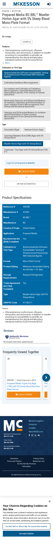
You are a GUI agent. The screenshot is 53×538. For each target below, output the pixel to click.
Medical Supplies (36, 421)
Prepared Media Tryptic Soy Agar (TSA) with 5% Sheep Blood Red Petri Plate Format (23, 386)
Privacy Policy (38, 459)
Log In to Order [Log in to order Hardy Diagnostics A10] (23, 394)
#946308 (5, 11)
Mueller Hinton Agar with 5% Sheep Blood (22, 144)
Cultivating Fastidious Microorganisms (21, 83)
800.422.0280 (8, 442)
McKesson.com (39, 461)
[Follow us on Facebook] (29, 435)
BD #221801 (16, 11)
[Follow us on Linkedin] (39, 435)
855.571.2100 (8, 436)
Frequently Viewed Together (21, 352)
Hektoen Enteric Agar (34, 130)
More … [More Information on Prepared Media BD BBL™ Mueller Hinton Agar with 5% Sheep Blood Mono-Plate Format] (8, 63)
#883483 (10, 380)
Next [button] (46, 377)
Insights (32, 428)
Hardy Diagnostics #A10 (26, 380)
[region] (26, 517)
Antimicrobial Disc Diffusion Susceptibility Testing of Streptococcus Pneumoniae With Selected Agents (26, 75)
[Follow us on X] (35, 435)
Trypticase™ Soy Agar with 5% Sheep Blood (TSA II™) (26, 151)
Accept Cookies (26, 534)
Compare (26, 42)
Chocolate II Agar (11, 130)
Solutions (33, 424)
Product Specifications (17, 197)
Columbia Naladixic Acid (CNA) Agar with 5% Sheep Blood (23, 137)
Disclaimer (14, 459)
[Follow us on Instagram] (32, 435)
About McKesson (36, 431)
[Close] (49, 501)
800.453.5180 (8, 448)
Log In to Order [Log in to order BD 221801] (26, 171)
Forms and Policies (14, 461)
